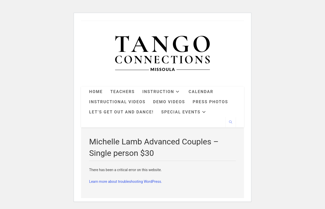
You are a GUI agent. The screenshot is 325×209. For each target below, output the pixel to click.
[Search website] (230, 122)
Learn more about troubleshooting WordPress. (125, 182)
